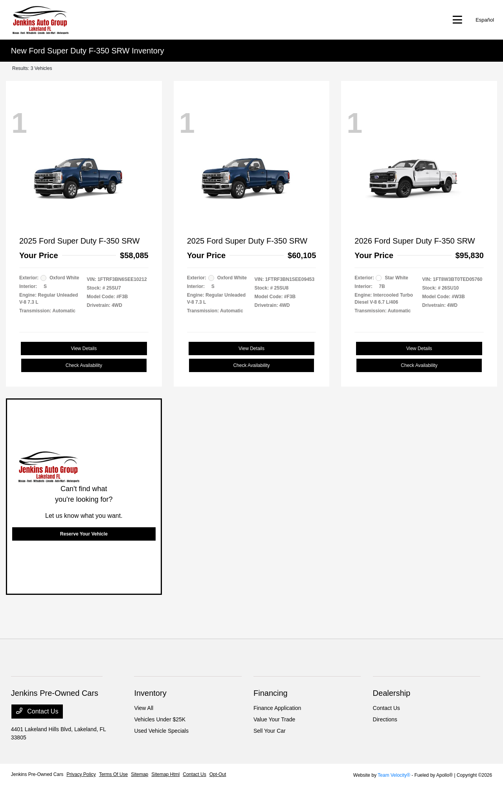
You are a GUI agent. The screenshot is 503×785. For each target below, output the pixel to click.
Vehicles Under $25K (159, 719)
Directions (385, 719)
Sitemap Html (165, 774)
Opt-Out (217, 774)
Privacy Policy (81, 774)
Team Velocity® (394, 775)
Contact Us (37, 711)
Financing (270, 693)
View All (143, 708)
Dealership (392, 693)
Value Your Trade (274, 719)
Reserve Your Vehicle (84, 534)
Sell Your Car (269, 731)
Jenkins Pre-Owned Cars (37, 774)
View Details (84, 348)
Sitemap (139, 774)
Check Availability (84, 365)
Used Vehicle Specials (161, 731)
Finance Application (277, 708)
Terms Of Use (113, 774)
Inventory (150, 693)
